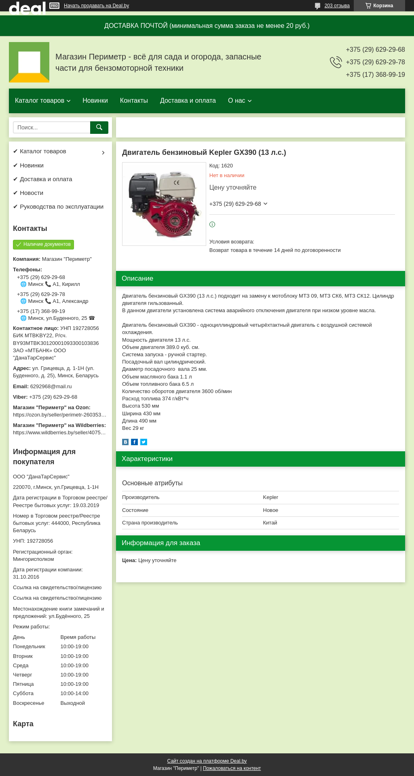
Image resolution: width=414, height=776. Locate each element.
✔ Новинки (28, 165)
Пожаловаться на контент (232, 768)
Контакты (134, 100)
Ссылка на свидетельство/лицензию (57, 587)
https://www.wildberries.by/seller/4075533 (61, 432)
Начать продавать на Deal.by (96, 5)
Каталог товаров (39, 100)
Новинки (95, 100)
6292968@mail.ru (51, 386)
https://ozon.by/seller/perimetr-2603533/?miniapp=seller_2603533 (89, 415)
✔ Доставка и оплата (42, 178)
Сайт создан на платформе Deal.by (207, 761)
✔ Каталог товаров (39, 151)
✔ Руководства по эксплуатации (58, 206)
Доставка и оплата (188, 100)
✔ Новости (28, 192)
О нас (236, 100)
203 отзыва (337, 5)
